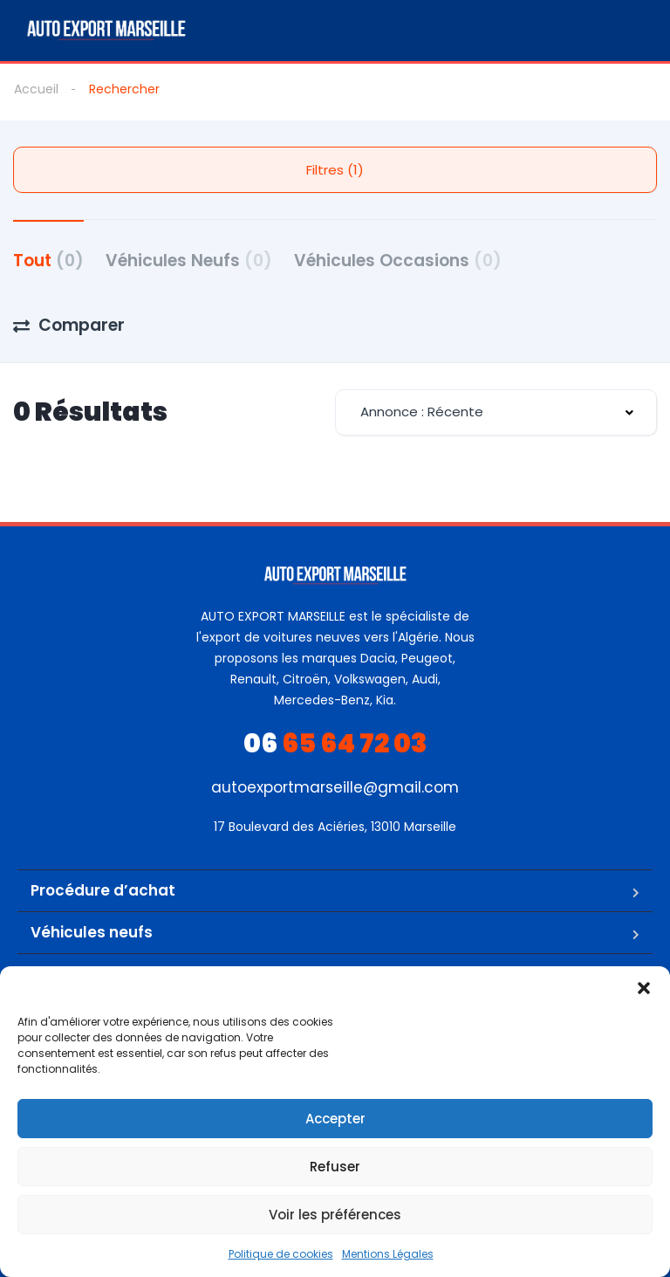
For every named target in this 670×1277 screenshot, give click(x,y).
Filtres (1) (335, 170)
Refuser (335, 1166)
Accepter (335, 1118)
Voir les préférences (335, 1214)
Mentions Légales (388, 1253)
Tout (48, 260)
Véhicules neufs (92, 932)
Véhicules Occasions (398, 260)
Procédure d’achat (103, 890)
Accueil (36, 89)
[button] (644, 988)
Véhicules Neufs (189, 260)
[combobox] (496, 412)
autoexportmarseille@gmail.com (335, 787)
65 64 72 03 (335, 743)
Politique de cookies (281, 1253)
